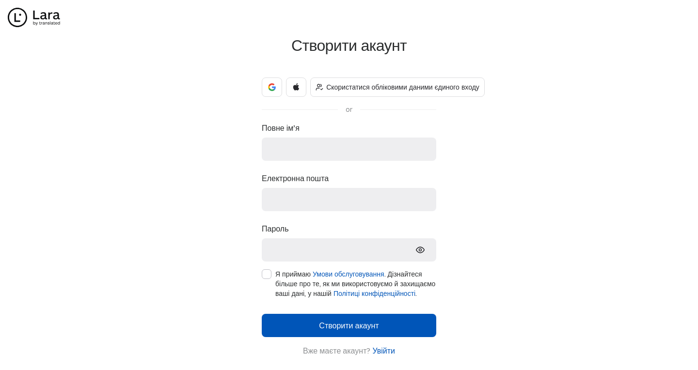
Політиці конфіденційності (374, 293)
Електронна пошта (295, 178)
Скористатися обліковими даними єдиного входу (397, 87)
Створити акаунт (349, 325)
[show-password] (420, 250)
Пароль (275, 228)
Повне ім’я (281, 127)
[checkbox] (266, 274)
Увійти (383, 350)
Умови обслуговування (348, 274)
